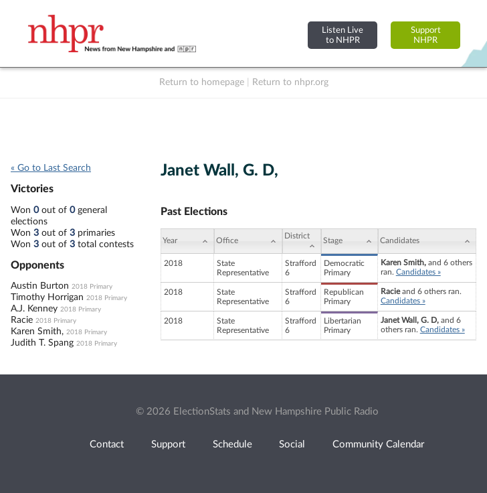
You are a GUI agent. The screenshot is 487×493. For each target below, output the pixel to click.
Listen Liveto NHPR (342, 35)
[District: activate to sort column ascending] (301, 241)
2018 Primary (92, 286)
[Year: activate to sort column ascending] (187, 241)
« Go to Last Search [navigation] (51, 168)
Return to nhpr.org (290, 82)
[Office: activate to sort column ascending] (248, 241)
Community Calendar (378, 444)
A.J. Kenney (34, 308)
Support (168, 444)
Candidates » (418, 272)
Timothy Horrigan (47, 297)
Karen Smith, (37, 331)
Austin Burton (40, 286)
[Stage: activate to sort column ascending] (349, 241)
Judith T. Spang (42, 343)
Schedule (232, 444)
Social (292, 444)
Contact (107, 444)
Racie (22, 320)
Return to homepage (201, 82)
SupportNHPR (426, 35)
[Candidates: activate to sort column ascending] (427, 241)
